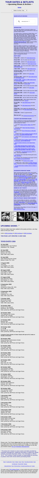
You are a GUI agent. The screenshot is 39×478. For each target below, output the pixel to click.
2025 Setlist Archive (20, 80)
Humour (25, 463)
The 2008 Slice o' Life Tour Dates (25, 179)
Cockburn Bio (9, 461)
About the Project (7, 465)
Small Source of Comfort (26, 181)
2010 (34, 180)
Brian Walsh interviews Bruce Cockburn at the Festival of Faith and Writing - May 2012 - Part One (24, 149)
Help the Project (17, 465)
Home (19, 7)
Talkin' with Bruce (17, 155)
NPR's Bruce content (32, 163)
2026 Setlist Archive (31, 57)
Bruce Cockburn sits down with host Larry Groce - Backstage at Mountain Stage (25, 134)
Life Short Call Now (22, 178)
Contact (33, 465)
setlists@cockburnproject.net (20, 41)
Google (19, 194)
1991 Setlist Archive (33, 76)
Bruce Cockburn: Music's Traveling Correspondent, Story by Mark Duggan (25, 140)
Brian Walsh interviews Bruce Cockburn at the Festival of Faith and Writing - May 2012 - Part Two (24, 146)
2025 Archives (28, 233)
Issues (20, 461)
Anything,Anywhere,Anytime (20, 175)
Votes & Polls (20, 463)
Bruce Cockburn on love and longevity (22, 158)
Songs (13, 461)
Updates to (24, 79)
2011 (19, 182)
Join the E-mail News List (26, 465)
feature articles (22, 202)
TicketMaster (16, 192)
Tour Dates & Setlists (29, 461)
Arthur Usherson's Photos (19, 209)
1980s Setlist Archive (31, 79)
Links (35, 461)
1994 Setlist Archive (20, 77)
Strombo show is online (28, 160)
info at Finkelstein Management (20, 446)
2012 (23, 182)
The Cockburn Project (14, 469)
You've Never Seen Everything (25, 176)
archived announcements (28, 115)
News (30, 173)
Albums (16, 461)
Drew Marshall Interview (27, 151)
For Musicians (14, 463)
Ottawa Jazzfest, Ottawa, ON (26, 124)
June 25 (26, 100)
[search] (25, 21)
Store (13, 465)
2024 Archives (18, 233)
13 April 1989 (27, 83)
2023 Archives (9, 233)
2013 (28, 182)
